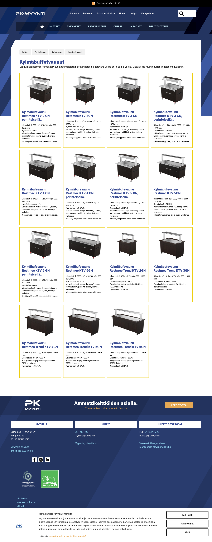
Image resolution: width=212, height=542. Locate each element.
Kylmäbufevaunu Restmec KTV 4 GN (36, 191)
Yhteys (106, 424)
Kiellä (187, 520)
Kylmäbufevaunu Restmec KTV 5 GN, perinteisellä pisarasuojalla (124, 193)
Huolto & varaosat (170, 424)
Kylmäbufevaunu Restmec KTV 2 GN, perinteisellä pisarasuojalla (36, 116)
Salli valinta (187, 511)
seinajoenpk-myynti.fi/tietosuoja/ (67, 524)
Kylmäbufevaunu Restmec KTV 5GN (167, 191)
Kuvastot (74, 13)
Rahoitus (87, 13)
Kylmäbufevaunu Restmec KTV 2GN (79, 114)
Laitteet (54, 26)
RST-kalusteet (97, 26)
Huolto (122, 13)
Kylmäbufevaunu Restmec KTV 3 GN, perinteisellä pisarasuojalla (168, 116)
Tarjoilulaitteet (40, 52)
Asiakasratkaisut (106, 13)
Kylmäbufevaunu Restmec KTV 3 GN (123, 114)
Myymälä (41, 424)
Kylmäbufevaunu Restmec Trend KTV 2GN (128, 268)
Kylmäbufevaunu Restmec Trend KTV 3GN (171, 268)
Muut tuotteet (158, 26)
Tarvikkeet (74, 26)
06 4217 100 (81, 432)
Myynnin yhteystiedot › (86, 443)
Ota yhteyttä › (179, 405)
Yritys (134, 13)
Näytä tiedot (157, 536)
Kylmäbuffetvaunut (75, 52)
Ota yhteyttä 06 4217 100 (106, 3)
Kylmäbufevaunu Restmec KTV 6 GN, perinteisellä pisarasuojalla (36, 270)
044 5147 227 (152, 432)
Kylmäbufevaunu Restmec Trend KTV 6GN (128, 345)
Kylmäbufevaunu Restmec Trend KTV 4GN (40, 345)
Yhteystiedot (147, 13)
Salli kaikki (187, 503)
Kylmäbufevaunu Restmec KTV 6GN (79, 268)
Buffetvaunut (57, 52)
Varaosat (136, 26)
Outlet (118, 26)
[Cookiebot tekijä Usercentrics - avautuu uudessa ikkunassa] (19, 536)
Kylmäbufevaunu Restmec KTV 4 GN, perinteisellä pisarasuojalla (80, 193)
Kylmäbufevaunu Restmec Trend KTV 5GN (84, 345)
